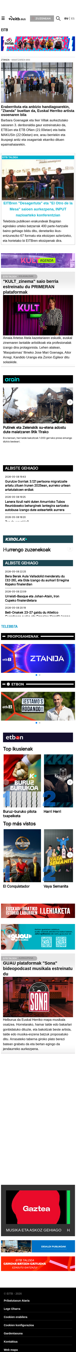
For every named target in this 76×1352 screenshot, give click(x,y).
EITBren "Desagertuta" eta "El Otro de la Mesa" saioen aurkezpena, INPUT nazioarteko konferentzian (38, 209)
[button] (70, 402)
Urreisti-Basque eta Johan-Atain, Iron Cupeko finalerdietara (32, 598)
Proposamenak (23, 636)
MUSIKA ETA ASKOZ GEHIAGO (33, 1230)
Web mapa (11, 1349)
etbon (17, 684)
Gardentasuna (13, 1333)
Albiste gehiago (21, 468)
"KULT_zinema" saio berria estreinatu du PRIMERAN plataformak (30, 287)
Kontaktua (10, 1341)
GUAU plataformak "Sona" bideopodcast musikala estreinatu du (38, 968)
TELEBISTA (9, 626)
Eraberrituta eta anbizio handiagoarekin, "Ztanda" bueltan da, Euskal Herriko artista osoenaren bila (37, 111)
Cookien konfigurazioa (19, 1325)
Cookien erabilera (15, 1317)
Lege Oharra (12, 1308)
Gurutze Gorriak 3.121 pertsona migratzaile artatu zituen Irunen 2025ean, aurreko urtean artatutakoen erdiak (37, 486)
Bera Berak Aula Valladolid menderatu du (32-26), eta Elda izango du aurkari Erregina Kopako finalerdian (37, 580)
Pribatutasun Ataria (17, 1300)
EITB (4, 30)
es (73, 18)
